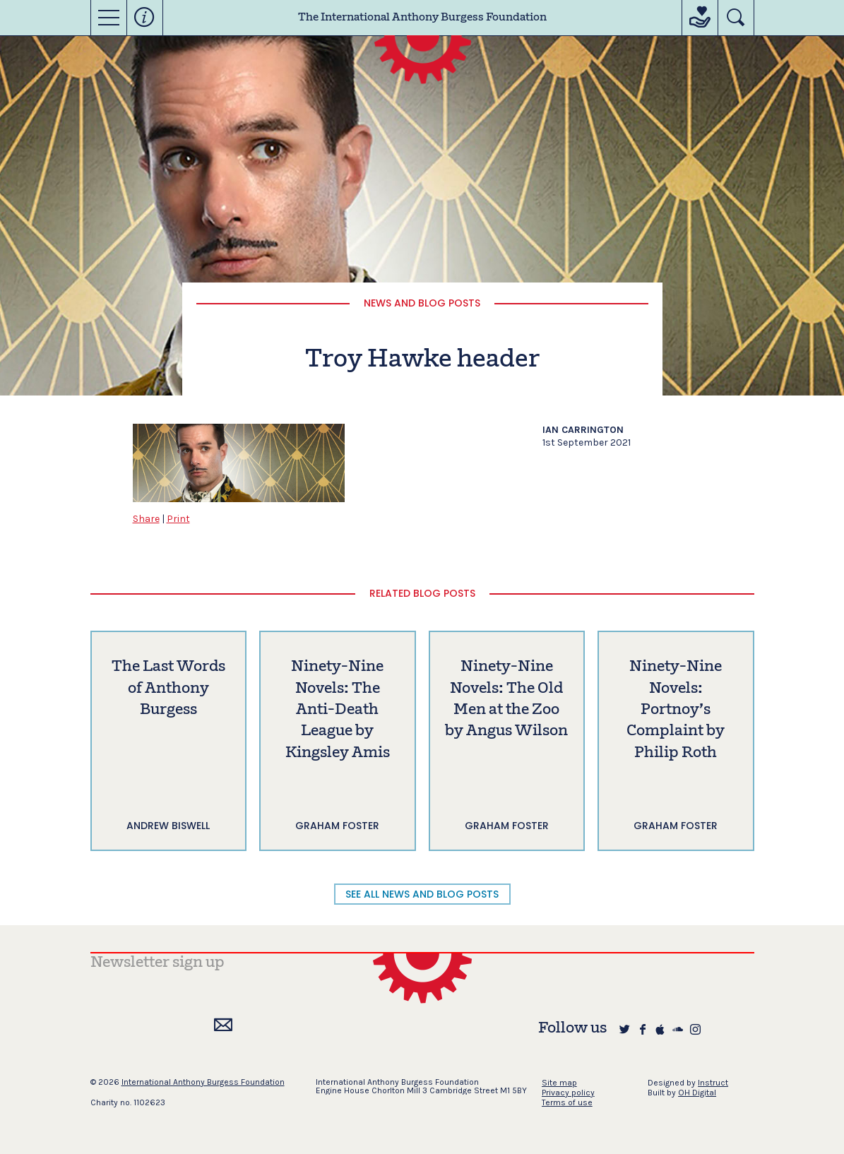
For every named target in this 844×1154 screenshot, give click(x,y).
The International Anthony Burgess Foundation (422, 17)
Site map (559, 1083)
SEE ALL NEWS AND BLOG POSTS (422, 894)
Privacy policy (568, 1093)
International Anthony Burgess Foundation (203, 1082)
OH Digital (697, 1093)
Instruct (713, 1083)
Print (178, 519)
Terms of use (567, 1102)
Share (146, 519)
